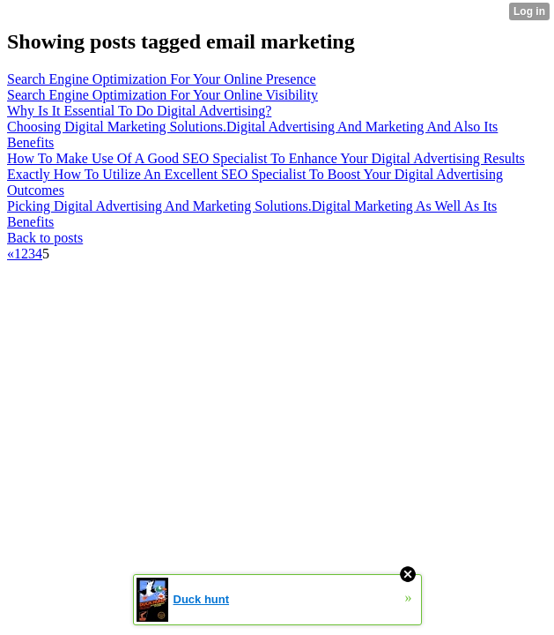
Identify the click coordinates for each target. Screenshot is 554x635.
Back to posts (45, 237)
